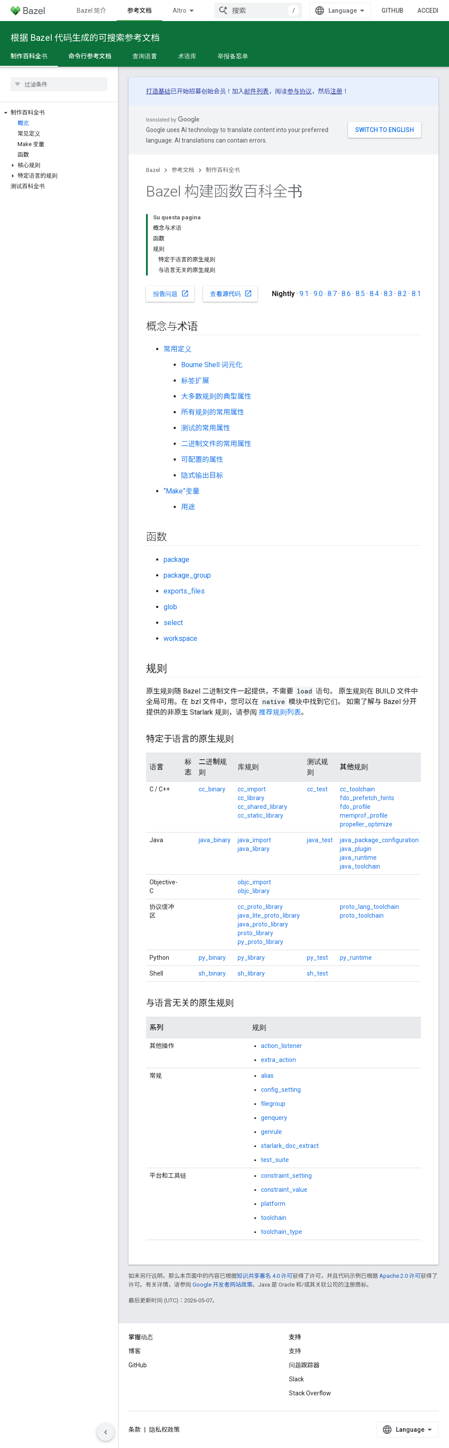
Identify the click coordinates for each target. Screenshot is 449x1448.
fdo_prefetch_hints (367, 797)
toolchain (273, 1217)
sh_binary (212, 973)
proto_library (255, 933)
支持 (295, 1351)
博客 (134, 1351)
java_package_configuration (379, 840)
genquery (274, 1117)
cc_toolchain (357, 789)
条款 (134, 1429)
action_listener (281, 1045)
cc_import (252, 789)
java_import (254, 840)
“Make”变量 (182, 491)
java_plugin (355, 848)
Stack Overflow (310, 1393)
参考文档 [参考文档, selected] (139, 10)
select (173, 623)
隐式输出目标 (202, 475)
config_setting (281, 1089)
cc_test (317, 789)
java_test (320, 840)
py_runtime (356, 957)
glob (170, 607)
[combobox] (258, 10)
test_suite (275, 1159)
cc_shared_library (262, 806)
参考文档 (182, 170)
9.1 (304, 294)
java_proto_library (263, 924)
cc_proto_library (260, 906)
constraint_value (284, 1189)
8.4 (374, 294)
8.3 (388, 294)
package (176, 559)
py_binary (212, 957)
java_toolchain (360, 866)
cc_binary (212, 789)
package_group (187, 575)
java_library (254, 848)
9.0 (318, 294)
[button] (59, 112)
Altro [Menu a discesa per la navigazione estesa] (179, 10)
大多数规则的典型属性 (216, 396)
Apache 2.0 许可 (399, 1276)
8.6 (346, 294)
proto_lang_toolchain (369, 906)
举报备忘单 (232, 56)
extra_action (278, 1059)
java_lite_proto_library (269, 915)
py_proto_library (260, 941)
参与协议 (299, 91)
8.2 (402, 294)
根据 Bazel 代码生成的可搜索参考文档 (85, 37)
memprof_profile (364, 815)
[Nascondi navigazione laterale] (105, 1432)
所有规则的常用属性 (212, 412)
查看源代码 (231, 293)
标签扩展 (195, 380)
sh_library (251, 973)
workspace (180, 638)
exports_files (184, 591)
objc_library (254, 890)
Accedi (427, 10)
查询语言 (144, 56)
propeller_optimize (366, 824)
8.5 (360, 294)
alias (267, 1075)
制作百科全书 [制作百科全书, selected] (29, 56)
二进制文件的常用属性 (216, 444)
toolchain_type (281, 1231)
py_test (317, 957)
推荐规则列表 (280, 712)
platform (273, 1203)
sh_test (317, 973)
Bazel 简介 (91, 10)
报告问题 (171, 293)
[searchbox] (59, 84)
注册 (336, 91)
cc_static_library (260, 815)
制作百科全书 (223, 170)
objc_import (254, 882)
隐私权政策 (164, 1429)
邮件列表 (256, 91)
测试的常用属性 (205, 428)
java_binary (215, 840)
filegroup (273, 1103)
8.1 (416, 294)
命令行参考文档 (89, 56)
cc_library (251, 797)
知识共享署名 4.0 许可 (264, 1276)
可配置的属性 (202, 459)
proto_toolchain (362, 915)
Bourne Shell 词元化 (211, 365)
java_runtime (358, 857)
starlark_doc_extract (290, 1145)
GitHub (392, 10)
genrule (271, 1131)
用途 (188, 507)
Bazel (153, 170)
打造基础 (158, 91)
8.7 (332, 294)
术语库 (187, 56)
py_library (251, 957)
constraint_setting (286, 1175)
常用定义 (178, 349)
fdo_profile (355, 806)
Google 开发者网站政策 (222, 1284)
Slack (296, 1379)
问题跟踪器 (304, 1365)
